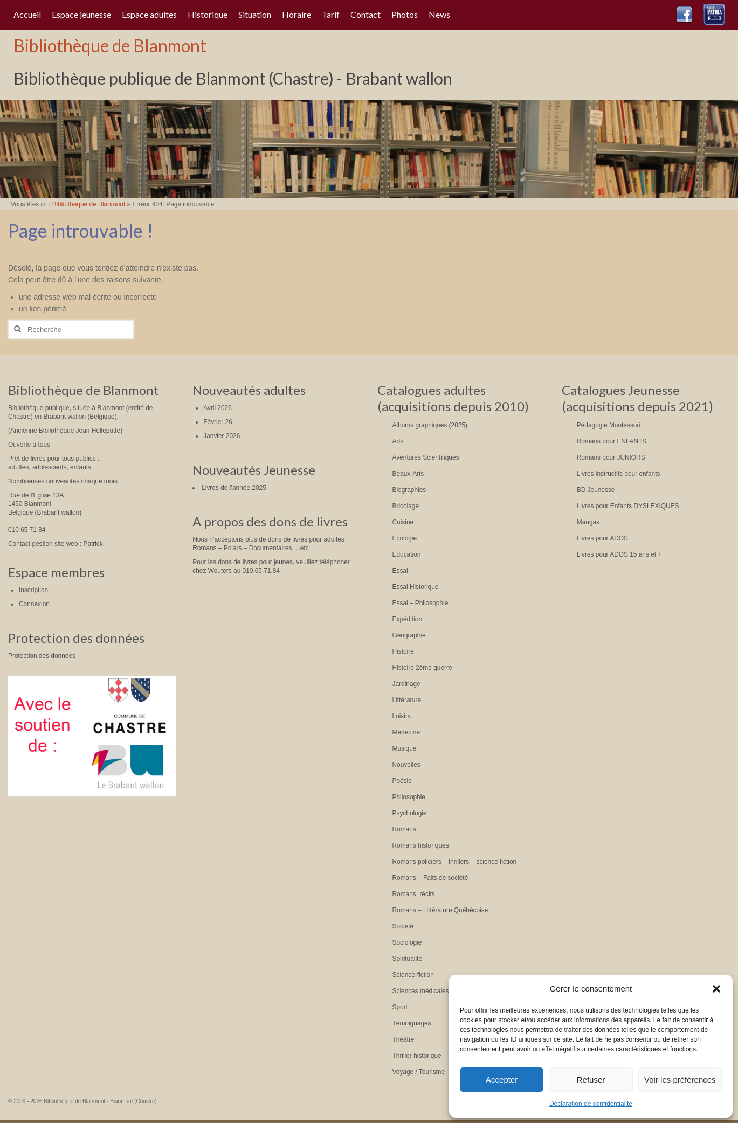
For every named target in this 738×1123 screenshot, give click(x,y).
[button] (716, 988)
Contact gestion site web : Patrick (55, 543)
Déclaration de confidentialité (590, 1103)
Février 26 (217, 422)
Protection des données (41, 656)
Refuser (591, 1079)
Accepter (502, 1079)
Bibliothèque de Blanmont (109, 45)
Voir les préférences (680, 1079)
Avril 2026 (217, 408)
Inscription (33, 590)
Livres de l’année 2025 (234, 487)
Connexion (34, 604)
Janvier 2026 (221, 436)
